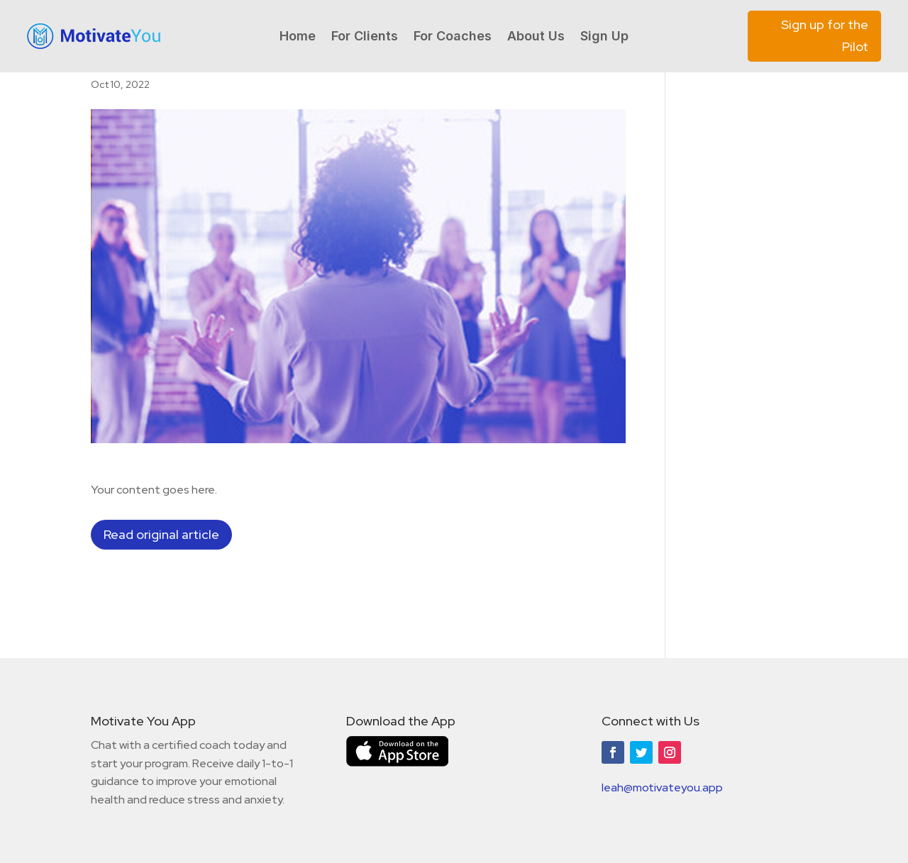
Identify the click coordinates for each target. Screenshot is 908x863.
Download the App (400, 721)
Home (297, 37)
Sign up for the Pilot (824, 35)
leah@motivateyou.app (662, 787)
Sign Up (604, 37)
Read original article (161, 534)
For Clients (364, 37)
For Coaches (453, 37)
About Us (536, 37)
